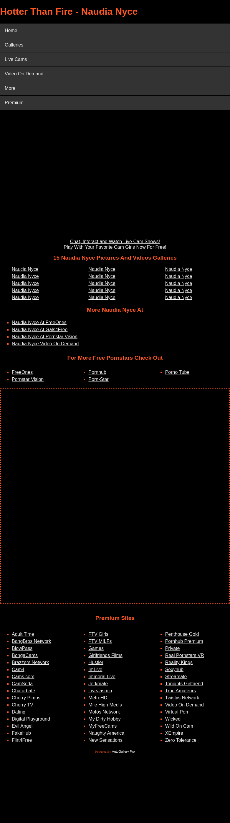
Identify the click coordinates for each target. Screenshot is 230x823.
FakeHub (21, 733)
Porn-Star (98, 379)
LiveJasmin (100, 690)
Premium (14, 102)
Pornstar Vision (28, 379)
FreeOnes (22, 372)
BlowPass (22, 648)
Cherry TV (22, 704)
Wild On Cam (179, 726)
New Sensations (105, 740)
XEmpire (174, 733)
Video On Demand (24, 73)
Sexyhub (174, 669)
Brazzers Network (30, 662)
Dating (18, 711)
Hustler (95, 662)
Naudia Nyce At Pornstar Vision (44, 336)
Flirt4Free (22, 740)
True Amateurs (180, 690)
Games (96, 648)
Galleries (14, 44)
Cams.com (23, 676)
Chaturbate (23, 690)
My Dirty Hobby (104, 718)
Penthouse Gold (182, 634)
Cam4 (18, 669)
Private (172, 648)
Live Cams (16, 59)
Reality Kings (179, 662)
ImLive (95, 669)
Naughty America (106, 733)
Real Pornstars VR (184, 655)
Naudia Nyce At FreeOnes (39, 322)
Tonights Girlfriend (184, 683)
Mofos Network (104, 711)
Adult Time (23, 634)
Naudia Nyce (25, 276)
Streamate (176, 676)
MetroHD (97, 697)
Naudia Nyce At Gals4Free (39, 329)
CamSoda (22, 683)
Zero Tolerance (180, 740)
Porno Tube (177, 372)
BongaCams (25, 655)
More (10, 88)
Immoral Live (101, 676)
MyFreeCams (102, 726)
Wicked (173, 718)
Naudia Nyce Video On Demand (45, 343)
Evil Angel (22, 726)
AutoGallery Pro (123, 751)
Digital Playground (31, 718)
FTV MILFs (100, 641)
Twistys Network (182, 697)
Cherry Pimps (26, 697)
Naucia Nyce (25, 269)
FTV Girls (98, 634)
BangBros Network (31, 641)
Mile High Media (105, 704)
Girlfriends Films (105, 655)
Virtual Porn (177, 711)
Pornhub (97, 372)
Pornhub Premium (184, 641)
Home (11, 30)
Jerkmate (98, 683)
